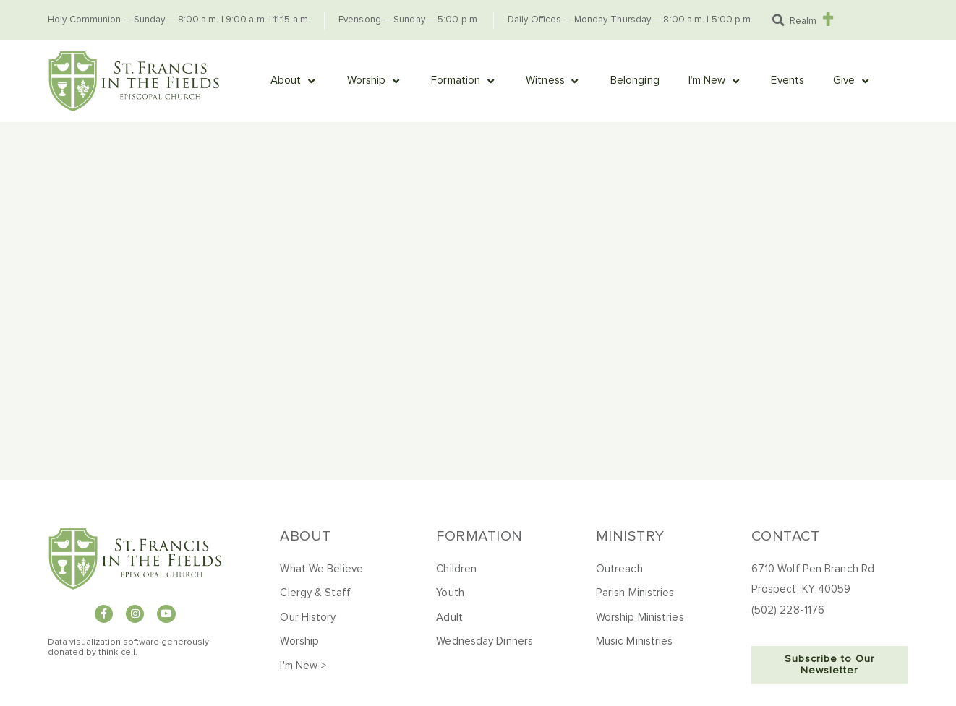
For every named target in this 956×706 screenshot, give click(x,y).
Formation (479, 536)
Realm (803, 21)
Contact (785, 536)
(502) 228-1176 (787, 610)
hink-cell (118, 652)
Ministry (630, 536)
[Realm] (828, 19)
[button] (779, 20)
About (305, 536)
